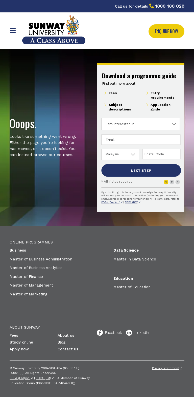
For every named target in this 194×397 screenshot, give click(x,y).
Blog (61, 342)
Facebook (100, 333)
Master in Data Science (134, 259)
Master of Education (132, 287)
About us (66, 335)
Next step (141, 170)
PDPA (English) (110, 202)
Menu (13, 30)
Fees (14, 335)
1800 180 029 (169, 6)
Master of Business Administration (41, 259)
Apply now (19, 349)
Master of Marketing (28, 294)
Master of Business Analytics (36, 268)
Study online (21, 342)
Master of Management (31, 285)
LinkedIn (129, 333)
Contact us (68, 349)
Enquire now (166, 31)
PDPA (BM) (131, 202)
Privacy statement (165, 368)
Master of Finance (26, 276)
